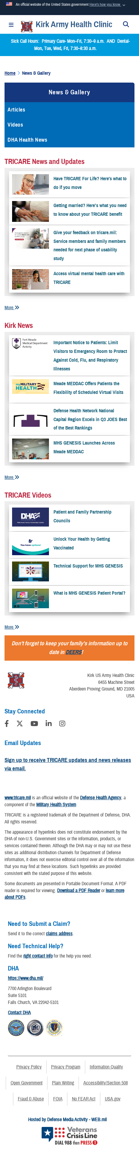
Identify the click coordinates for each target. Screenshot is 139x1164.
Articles (16, 109)
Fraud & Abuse (31, 1099)
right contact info (38, 956)
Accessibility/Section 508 (105, 1083)
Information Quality (106, 1067)
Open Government (27, 1083)
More (12, 308)
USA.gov (113, 1099)
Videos (15, 124)
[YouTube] (34, 725)
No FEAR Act (83, 1099)
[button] (108, 5)
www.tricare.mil (18, 798)
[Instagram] (62, 725)
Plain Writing (63, 1083)
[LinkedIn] (49, 725)
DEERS (73, 652)
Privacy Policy (29, 1067)
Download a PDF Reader (78, 891)
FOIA (58, 1099)
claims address (59, 934)
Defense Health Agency (100, 798)
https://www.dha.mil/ (25, 978)
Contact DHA (19, 1013)
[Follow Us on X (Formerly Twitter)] (19, 725)
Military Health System (56, 805)
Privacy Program (65, 1067)
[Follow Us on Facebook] (7, 725)
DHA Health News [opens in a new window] (27, 140)
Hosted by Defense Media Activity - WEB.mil (67, 1120)
